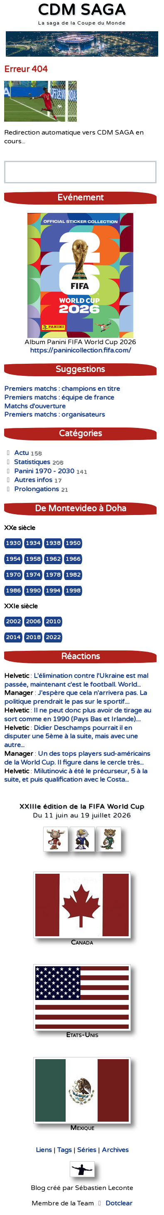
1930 (13, 543)
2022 (53, 637)
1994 (53, 591)
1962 (53, 559)
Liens (44, 1150)
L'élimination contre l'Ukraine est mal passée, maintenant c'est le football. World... (76, 680)
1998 (73, 591)
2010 (53, 621)
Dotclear (118, 1203)
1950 (73, 543)
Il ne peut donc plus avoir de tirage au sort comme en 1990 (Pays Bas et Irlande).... (77, 714)
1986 (13, 591)
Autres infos (28, 480)
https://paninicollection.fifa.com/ (80, 350)
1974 (33, 575)
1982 (73, 575)
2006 (33, 621)
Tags (64, 1150)
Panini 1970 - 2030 (39, 471)
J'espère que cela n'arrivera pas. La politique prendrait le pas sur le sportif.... (75, 697)
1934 (33, 543)
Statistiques (27, 462)
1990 (33, 591)
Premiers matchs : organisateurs (54, 414)
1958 (33, 559)
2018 (33, 637)
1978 (53, 575)
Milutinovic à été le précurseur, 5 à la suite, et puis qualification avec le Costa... (75, 775)
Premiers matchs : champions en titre (62, 389)
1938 (53, 543)
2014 (13, 637)
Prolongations (31, 489)
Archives (115, 1150)
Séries (86, 1150)
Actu (16, 453)
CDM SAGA (82, 10)
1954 (13, 559)
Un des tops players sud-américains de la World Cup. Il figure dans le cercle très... (77, 758)
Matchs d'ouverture (35, 406)
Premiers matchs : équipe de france (59, 397)
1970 (13, 575)
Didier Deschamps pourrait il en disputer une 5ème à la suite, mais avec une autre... (71, 737)
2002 (13, 621)
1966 (73, 559)
